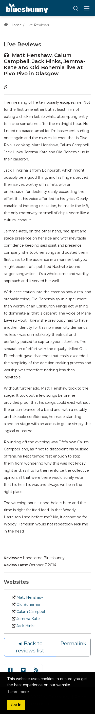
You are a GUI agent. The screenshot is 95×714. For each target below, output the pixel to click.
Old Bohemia (28, 604)
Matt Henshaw (29, 597)
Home (13, 25)
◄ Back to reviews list (30, 647)
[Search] (75, 8)
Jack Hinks (25, 626)
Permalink (73, 643)
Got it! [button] (16, 705)
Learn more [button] (18, 692)
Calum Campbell (31, 611)
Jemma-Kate (28, 618)
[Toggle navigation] (87, 8)
